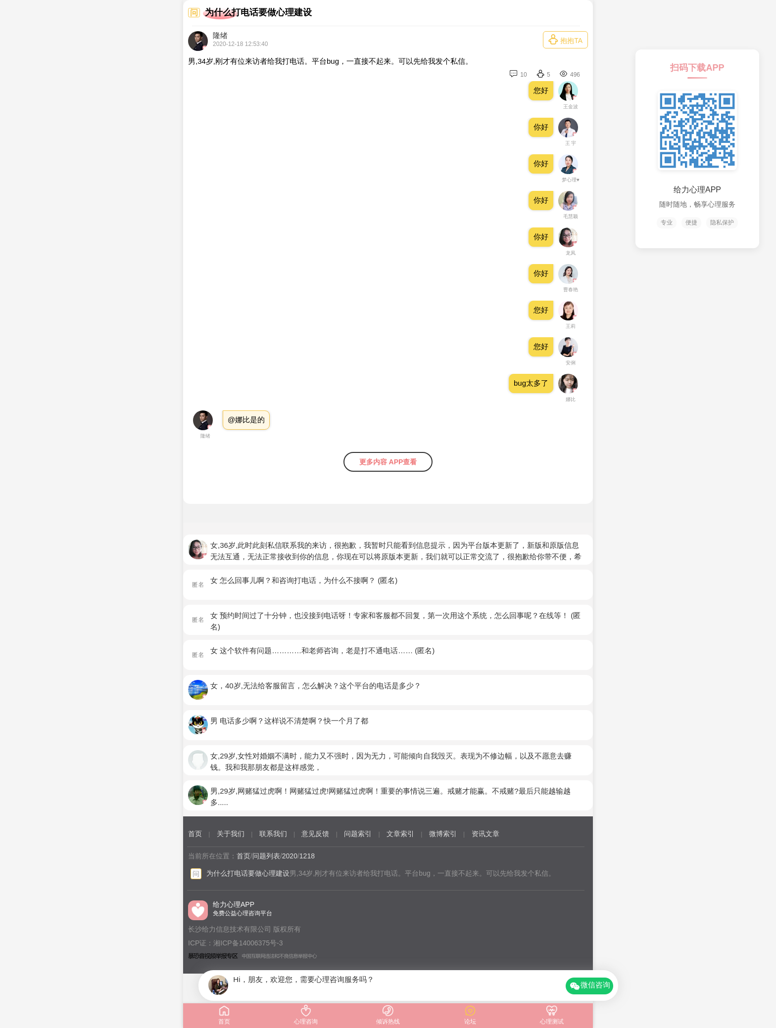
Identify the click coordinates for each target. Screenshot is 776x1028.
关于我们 (230, 834)
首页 (195, 834)
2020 (289, 856)
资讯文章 (485, 834)
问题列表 (266, 856)
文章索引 (400, 834)
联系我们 (273, 834)
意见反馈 (315, 834)
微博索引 (443, 834)
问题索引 (358, 834)
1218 (307, 856)
